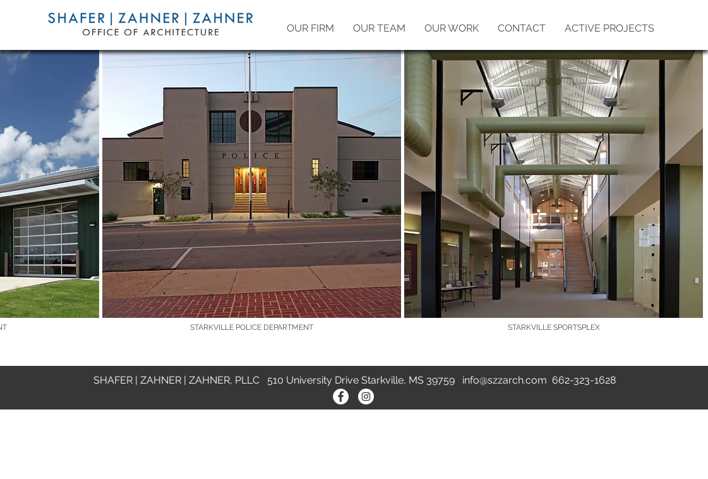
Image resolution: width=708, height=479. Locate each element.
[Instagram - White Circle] (366, 396)
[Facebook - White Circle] (341, 396)
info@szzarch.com (504, 380)
